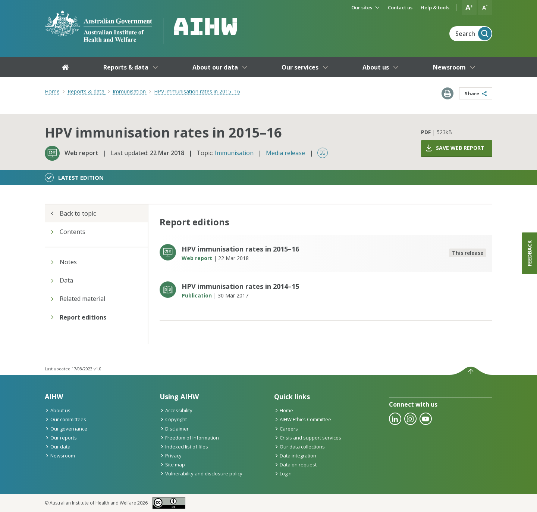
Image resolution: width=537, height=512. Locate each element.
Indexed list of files (184, 446)
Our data (57, 446)
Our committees (65, 419)
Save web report (454, 148)
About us (57, 410)
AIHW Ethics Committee (302, 419)
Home (52, 91)
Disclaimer (174, 428)
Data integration (295, 455)
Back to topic (73, 213)
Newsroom (60, 455)
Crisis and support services (307, 437)
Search (473, 33)
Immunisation (234, 153)
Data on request (295, 464)
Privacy (171, 455)
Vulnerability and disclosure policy (201, 473)
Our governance (66, 428)
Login (283, 473)
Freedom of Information (189, 437)
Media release (285, 153)
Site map (172, 464)
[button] (469, 7)
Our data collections (299, 446)
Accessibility (176, 410)
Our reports (61, 437)
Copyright (173, 419)
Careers (286, 428)
